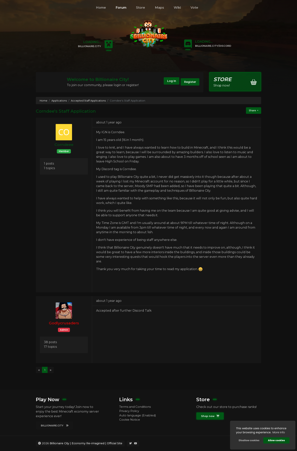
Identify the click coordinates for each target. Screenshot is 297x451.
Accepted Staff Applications (90, 100)
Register (188, 83)
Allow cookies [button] (275, 439)
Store (140, 7)
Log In (164, 83)
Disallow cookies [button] (248, 439)
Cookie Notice (129, 420)
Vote (194, 7)
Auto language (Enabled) (139, 415)
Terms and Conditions (136, 406)
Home (101, 7)
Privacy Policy (129, 411)
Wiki (177, 7)
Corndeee (64, 144)
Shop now (210, 415)
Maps (159, 7)
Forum (121, 7)
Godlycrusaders (64, 323)
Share (252, 110)
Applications (60, 100)
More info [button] (278, 432)
